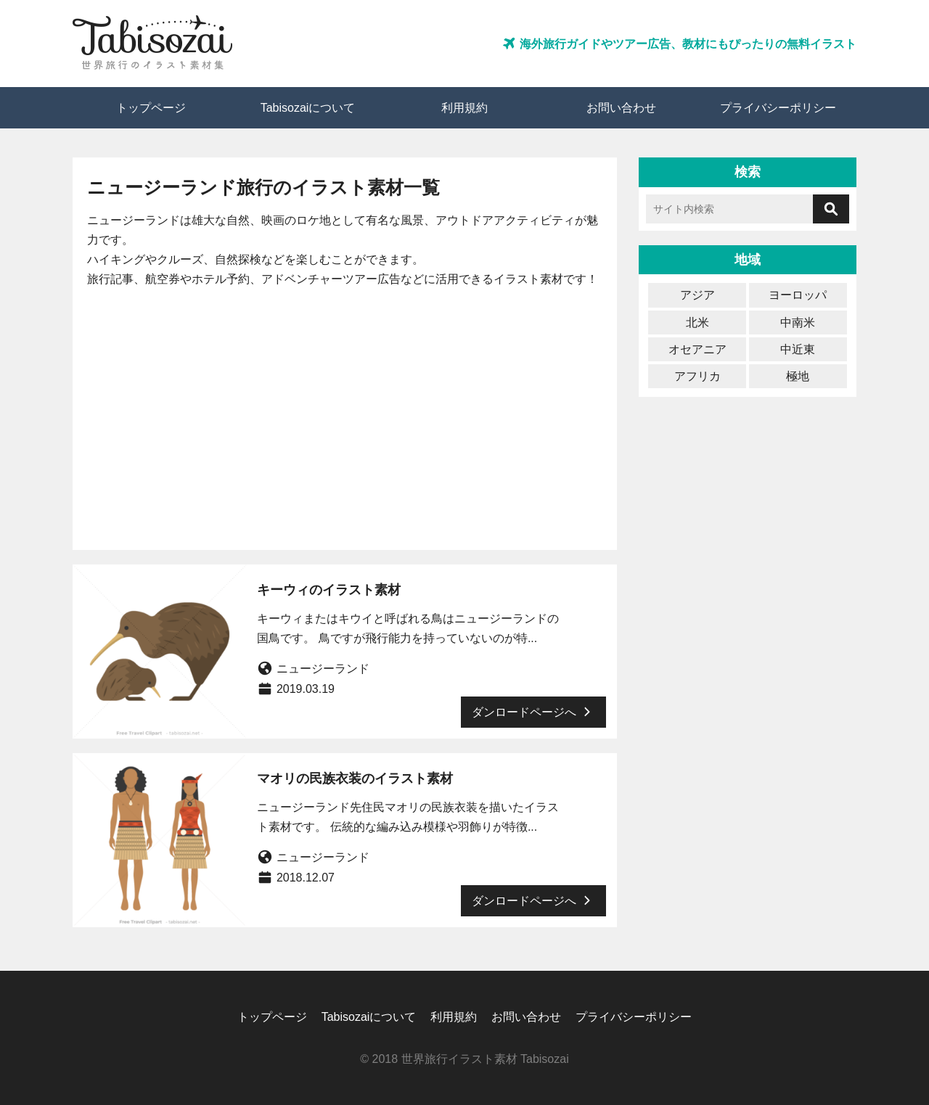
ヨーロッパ (798, 295)
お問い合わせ (621, 108)
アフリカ (697, 376)
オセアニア (697, 349)
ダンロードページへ (533, 712)
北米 (697, 322)
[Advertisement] (345, 412)
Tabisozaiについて (308, 108)
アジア (697, 295)
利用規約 (464, 108)
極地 (797, 376)
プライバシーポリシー (778, 108)
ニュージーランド (323, 668)
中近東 (797, 349)
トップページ (151, 108)
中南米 (797, 322)
